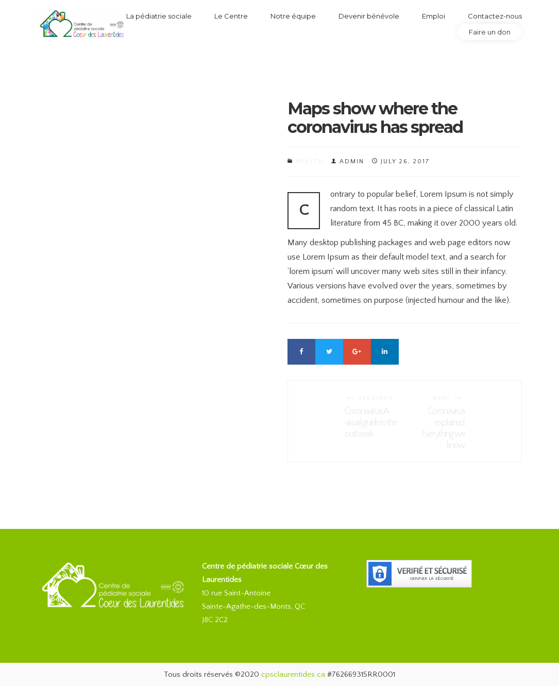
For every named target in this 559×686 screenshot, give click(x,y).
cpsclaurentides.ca (293, 674)
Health (310, 161)
